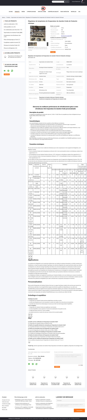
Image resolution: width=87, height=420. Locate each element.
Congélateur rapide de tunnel (11, 42)
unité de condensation (9, 24)
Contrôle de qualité (53, 11)
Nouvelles (73, 11)
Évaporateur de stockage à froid (75, 345)
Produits (17, 11)
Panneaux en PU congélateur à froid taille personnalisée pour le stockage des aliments (24, 408)
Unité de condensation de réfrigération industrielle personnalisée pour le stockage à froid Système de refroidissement (44, 404)
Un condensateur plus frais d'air (11, 29)
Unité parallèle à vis (8, 27)
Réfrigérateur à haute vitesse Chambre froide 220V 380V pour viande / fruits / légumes (23, 400)
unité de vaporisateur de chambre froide (42, 345)
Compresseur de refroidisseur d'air (12, 35)
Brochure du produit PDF (66, 35)
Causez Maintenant (76, 1)
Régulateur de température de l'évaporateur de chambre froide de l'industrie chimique (37, 49)
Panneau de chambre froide (10, 45)
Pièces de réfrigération (9, 48)
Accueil (11, 11)
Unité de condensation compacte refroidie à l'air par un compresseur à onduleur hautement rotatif (44, 400)
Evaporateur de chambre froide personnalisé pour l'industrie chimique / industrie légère (33, 384)
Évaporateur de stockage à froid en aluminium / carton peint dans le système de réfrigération (67, 384)
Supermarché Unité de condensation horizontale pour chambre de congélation (45, 408)
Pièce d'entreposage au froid (11, 39)
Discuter (53, 52)
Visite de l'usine (42, 11)
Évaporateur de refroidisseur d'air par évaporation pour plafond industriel (15, 57)
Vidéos (23, 11)
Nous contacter (64, 11)
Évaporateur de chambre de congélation (59, 345)
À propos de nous (31, 11)
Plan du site (4, 409)
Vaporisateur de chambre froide (18, 17)
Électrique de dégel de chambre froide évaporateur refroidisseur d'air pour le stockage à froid (55, 384)
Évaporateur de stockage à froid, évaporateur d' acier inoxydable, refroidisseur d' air (44, 384)
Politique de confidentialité (14, 418)
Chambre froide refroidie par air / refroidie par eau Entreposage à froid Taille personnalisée (23, 404)
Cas (79, 11)
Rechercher (67, 1)
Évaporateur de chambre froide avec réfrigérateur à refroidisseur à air (78, 384)
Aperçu (3, 17)
